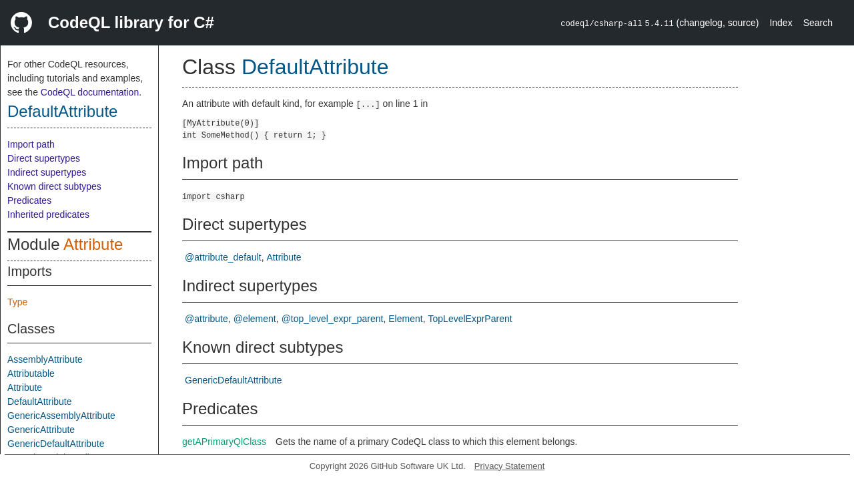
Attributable (31, 373)
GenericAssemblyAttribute (61, 415)
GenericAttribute (41, 429)
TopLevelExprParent (470, 318)
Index (780, 22)
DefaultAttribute (62, 111)
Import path (31, 144)
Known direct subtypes (54, 186)
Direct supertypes (43, 158)
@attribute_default (223, 257)
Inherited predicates (48, 214)
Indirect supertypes (46, 172)
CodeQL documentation (90, 92)
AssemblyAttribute (45, 359)
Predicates (29, 200)
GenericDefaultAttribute (56, 443)
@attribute (206, 318)
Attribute (93, 244)
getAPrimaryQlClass (224, 441)
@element (255, 318)
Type (17, 302)
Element (405, 318)
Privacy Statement (509, 466)
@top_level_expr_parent (333, 318)
